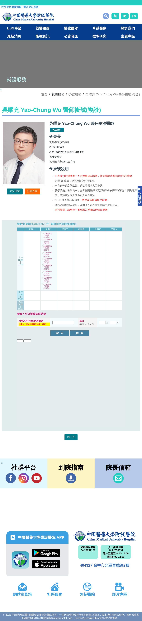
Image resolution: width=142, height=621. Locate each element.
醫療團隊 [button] (71, 28)
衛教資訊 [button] (43, 36)
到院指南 (71, 478)
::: (3, 2)
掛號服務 (75, 94)
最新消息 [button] (14, 36)
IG (23, 478)
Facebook (11, 478)
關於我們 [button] (128, 28)
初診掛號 (15, 191)
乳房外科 (56, 130)
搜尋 (106, 16)
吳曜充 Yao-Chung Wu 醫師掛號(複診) (112, 94)
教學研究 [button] (99, 36)
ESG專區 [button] (14, 28)
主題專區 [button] (128, 36)
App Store (46, 564)
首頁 (44, 94)
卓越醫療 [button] (99, 28)
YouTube (36, 478)
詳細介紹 (32, 191)
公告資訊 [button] (71, 36)
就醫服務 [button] (43, 28)
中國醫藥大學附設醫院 (104, 536)
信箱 (118, 478)
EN (134, 16)
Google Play (46, 553)
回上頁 (71, 437)
